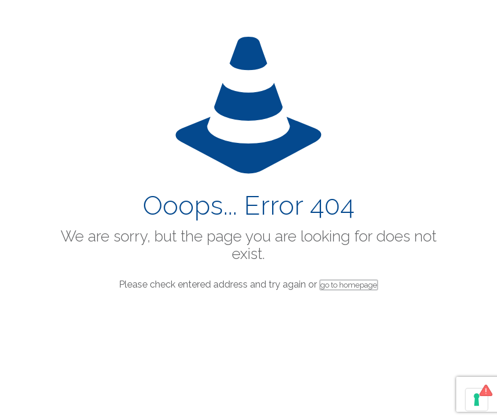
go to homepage (348, 285)
